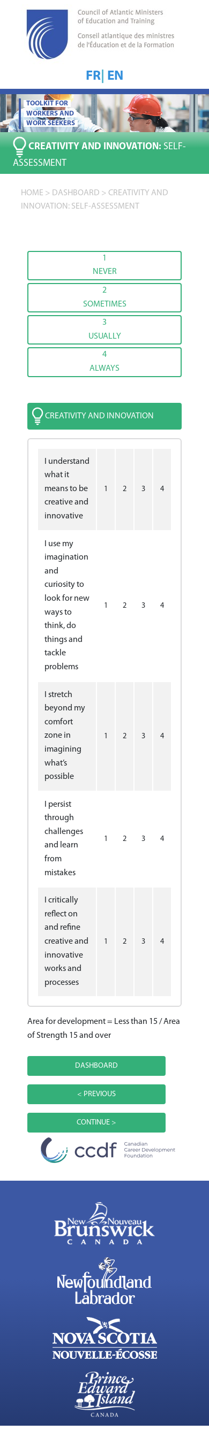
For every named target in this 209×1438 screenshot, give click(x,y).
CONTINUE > (96, 1123)
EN (115, 76)
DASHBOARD (76, 193)
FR (93, 76)
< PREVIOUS (96, 1094)
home (32, 193)
